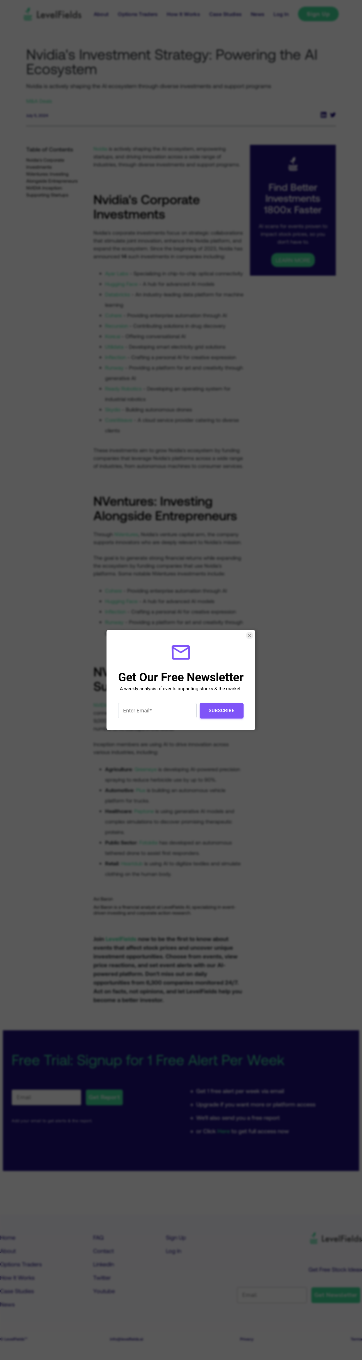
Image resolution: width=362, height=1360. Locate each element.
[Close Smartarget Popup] (249, 635)
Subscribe (222, 710)
